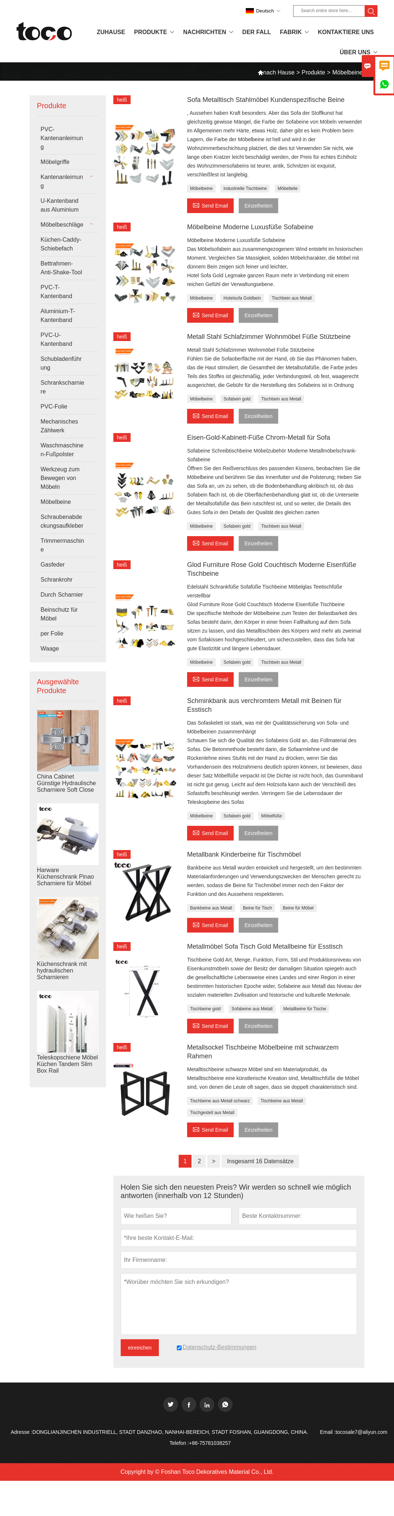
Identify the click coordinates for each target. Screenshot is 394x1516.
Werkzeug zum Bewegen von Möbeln (60, 478)
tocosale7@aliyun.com (361, 1432)
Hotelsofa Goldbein (242, 298)
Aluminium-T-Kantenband (58, 315)
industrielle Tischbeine (245, 188)
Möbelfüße (271, 816)
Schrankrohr (57, 579)
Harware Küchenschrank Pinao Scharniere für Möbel (65, 876)
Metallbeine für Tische (304, 1008)
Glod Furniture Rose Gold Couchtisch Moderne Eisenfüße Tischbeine (271, 569)
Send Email (210, 205)
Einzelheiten (258, 206)
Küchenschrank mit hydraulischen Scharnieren (62, 970)
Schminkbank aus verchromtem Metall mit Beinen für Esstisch (264, 705)
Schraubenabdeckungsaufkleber (62, 521)
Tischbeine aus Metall (281, 1100)
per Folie (52, 633)
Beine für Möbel (298, 908)
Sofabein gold (236, 399)
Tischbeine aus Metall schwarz (220, 1100)
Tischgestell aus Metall (212, 1112)
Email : (328, 1432)
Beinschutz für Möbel (59, 614)
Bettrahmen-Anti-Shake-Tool (61, 267)
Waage (50, 648)
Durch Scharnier (62, 595)
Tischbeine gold (205, 1008)
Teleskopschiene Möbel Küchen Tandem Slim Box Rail (67, 1064)
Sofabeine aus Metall (252, 1008)
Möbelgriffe (55, 162)
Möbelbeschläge (62, 224)
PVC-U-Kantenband (56, 339)
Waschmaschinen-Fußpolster (62, 449)
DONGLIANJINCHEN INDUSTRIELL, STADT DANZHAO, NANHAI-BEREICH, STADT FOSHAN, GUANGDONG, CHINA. (170, 1432)
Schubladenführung (61, 363)
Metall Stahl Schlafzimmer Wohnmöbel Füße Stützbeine (269, 336)
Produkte (313, 72)
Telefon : (179, 1443)
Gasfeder (53, 564)
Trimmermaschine (62, 545)
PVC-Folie (54, 406)
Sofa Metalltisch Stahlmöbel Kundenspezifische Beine (265, 99)
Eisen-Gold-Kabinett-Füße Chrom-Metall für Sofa (258, 437)
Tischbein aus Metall (292, 298)
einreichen (140, 1348)
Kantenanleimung (62, 181)
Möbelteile (288, 188)
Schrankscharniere (62, 387)
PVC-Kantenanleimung (62, 138)
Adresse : (21, 1432)
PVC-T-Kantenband (56, 291)
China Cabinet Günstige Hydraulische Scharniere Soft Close (66, 783)
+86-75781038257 (210, 1443)
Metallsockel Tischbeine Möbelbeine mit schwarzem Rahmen (263, 1052)
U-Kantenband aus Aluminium (60, 205)
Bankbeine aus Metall (211, 908)
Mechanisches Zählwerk (59, 425)
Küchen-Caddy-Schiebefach (61, 244)
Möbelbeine (56, 502)
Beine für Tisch (257, 908)
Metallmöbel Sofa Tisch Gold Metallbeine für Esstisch (265, 946)
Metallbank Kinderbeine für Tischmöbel (244, 854)
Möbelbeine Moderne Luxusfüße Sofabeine (250, 227)
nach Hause (276, 72)
